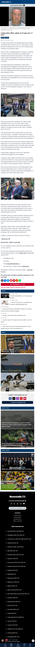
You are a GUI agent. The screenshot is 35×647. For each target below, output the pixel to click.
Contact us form (17, 515)
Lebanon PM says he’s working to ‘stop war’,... (13, 389)
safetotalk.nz (25, 266)
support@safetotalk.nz (13, 263)
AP (1, 40)
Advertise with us (18, 519)
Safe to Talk (23, 253)
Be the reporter (17, 517)
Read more (17, 296)
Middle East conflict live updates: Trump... (12, 370)
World (3, 332)
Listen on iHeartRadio (17, 640)
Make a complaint (17, 521)
